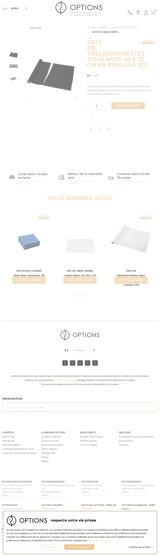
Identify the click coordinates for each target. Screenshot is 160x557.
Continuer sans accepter (141, 547)
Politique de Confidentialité (100, 541)
